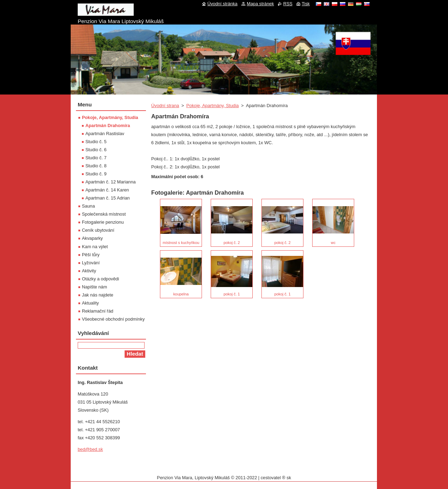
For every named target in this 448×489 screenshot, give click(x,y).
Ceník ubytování (98, 230)
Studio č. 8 (95, 165)
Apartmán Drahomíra (107, 125)
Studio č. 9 (95, 173)
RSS (287, 3)
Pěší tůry (91, 254)
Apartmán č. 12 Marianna (110, 181)
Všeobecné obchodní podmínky (113, 319)
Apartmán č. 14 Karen (107, 190)
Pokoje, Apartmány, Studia (212, 105)
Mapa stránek (260, 3)
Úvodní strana (165, 105)
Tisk (306, 3)
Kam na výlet (95, 246)
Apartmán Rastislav (104, 133)
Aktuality (90, 303)
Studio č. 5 (95, 141)
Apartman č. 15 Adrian (107, 198)
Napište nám (94, 286)
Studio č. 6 (95, 149)
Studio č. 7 (95, 157)
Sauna (88, 206)
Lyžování (91, 262)
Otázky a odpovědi (100, 278)
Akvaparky (92, 238)
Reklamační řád (97, 311)
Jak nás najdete (97, 295)
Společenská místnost (104, 214)
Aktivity (89, 270)
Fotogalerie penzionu (103, 222)
